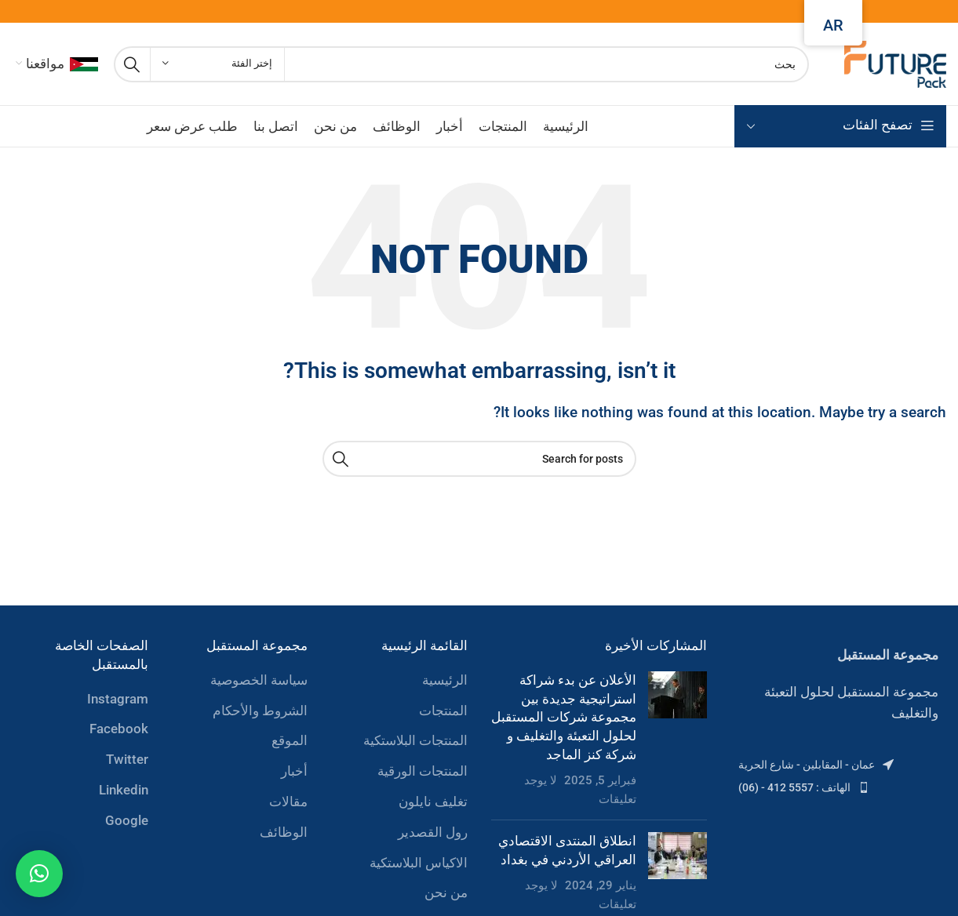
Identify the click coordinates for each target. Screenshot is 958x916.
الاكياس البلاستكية (419, 863)
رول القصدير (433, 832)
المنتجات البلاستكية (415, 740)
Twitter (127, 759)
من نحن (446, 892)
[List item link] (838, 764)
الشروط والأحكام (260, 710)
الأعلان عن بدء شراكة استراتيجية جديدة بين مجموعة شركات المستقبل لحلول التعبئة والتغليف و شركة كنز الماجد (563, 717)
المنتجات (443, 710)
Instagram (117, 699)
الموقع (289, 740)
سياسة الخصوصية (259, 680)
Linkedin (123, 790)
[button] (39, 873)
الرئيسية (445, 680)
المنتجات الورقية (422, 771)
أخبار (294, 771)
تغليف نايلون (433, 801)
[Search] (461, 64)
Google (126, 820)
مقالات (288, 801)
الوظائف (284, 832)
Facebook (118, 728)
